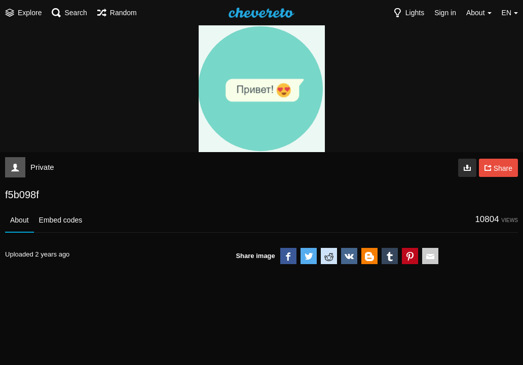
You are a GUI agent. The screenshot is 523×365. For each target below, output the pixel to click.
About (19, 220)
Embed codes (61, 220)
